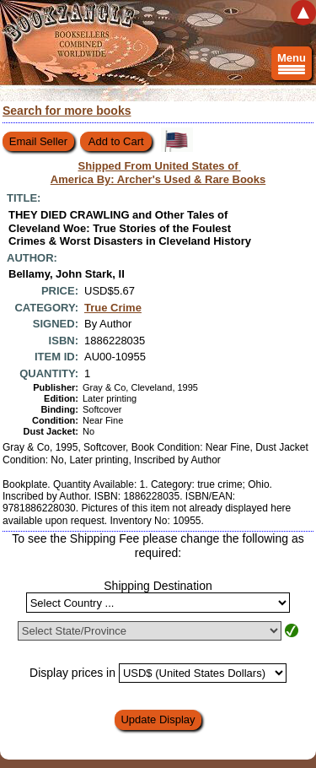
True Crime (113, 307)
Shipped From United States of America (158, 173)
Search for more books (67, 110)
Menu (291, 65)
